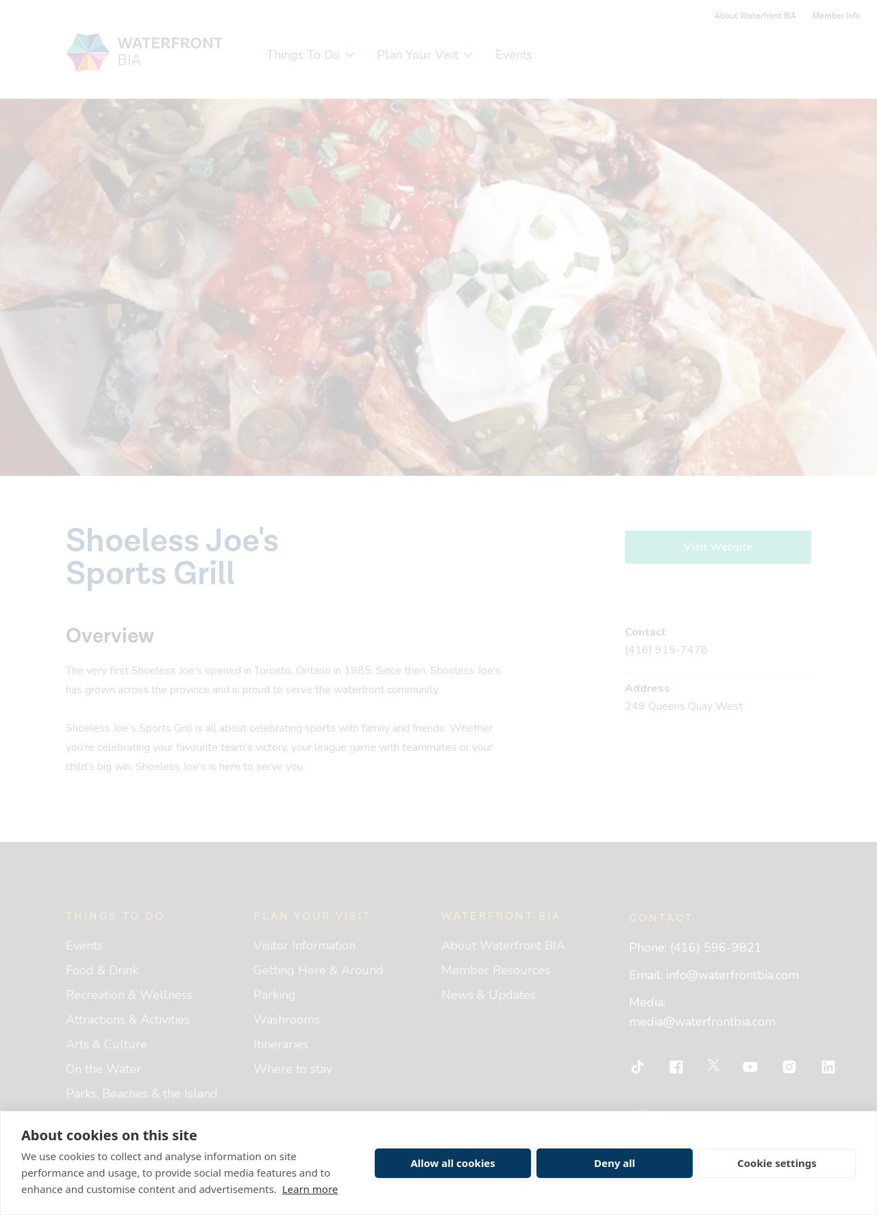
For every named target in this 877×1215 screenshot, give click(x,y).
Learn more (310, 1189)
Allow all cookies (452, 1163)
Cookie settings (777, 1163)
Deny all (614, 1163)
